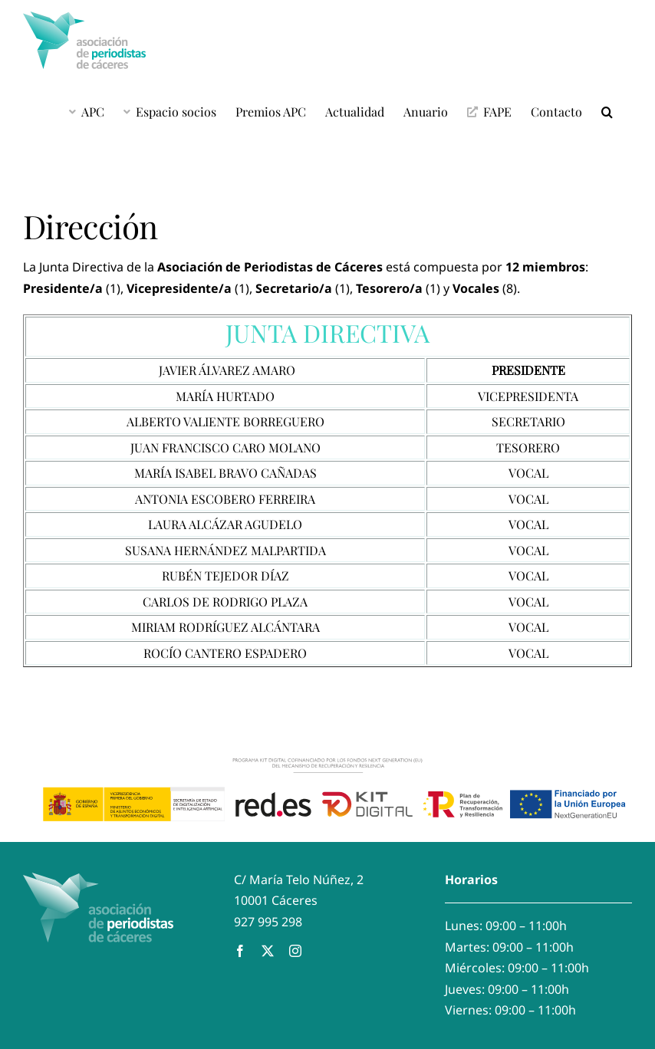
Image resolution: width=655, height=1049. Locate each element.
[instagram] (295, 951)
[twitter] (268, 951)
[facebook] (240, 951)
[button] (607, 111)
